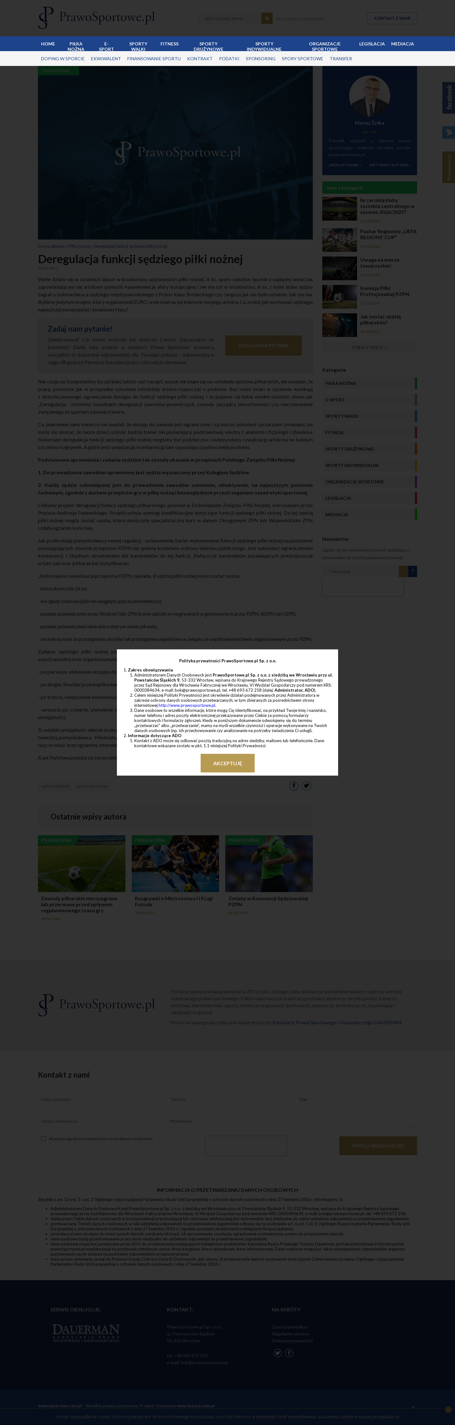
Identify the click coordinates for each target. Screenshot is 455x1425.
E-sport (106, 46)
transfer (341, 58)
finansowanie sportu (154, 58)
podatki (229, 58)
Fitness (170, 43)
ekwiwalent (106, 58)
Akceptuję (227, 763)
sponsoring (261, 58)
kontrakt (200, 58)
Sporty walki (138, 46)
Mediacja (402, 43)
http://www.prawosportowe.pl (187, 705)
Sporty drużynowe (208, 46)
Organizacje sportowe (325, 46)
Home (48, 43)
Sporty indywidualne (264, 46)
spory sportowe (302, 58)
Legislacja (372, 43)
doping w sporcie (63, 58)
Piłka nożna (76, 46)
